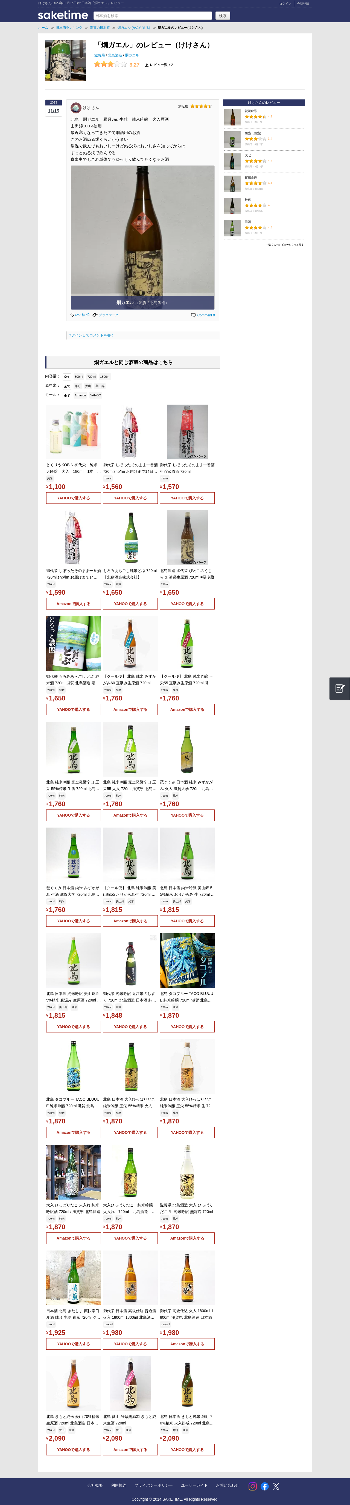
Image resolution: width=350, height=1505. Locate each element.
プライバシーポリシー (154, 1485)
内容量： (52, 376)
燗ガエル (132, 55)
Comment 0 (202, 315)
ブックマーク (105, 315)
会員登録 (303, 3)
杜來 (248, 199)
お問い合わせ (227, 1485)
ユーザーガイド (194, 1485)
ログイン (285, 3)
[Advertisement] (264, 287)
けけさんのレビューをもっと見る (285, 244)
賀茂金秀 (251, 111)
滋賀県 (100, 55)
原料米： (52, 385)
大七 (248, 155)
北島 (75, 119)
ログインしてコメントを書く (91, 335)
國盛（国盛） (254, 133)
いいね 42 (80, 315)
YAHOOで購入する (73, 498)
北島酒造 (115, 55)
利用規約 (118, 1485)
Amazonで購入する (74, 604)
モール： (52, 395)
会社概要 (95, 1485)
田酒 (248, 222)
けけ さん (91, 107)
